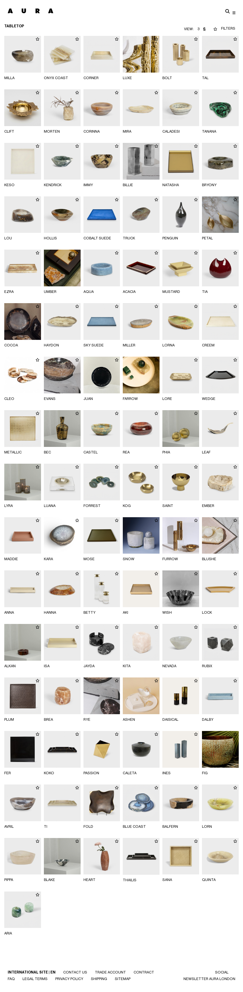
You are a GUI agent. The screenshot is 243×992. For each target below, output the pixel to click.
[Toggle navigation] (234, 12)
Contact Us (75, 972)
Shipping (99, 979)
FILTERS (228, 28)
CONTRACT (144, 972)
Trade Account (110, 972)
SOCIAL (221, 972)
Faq (11, 979)
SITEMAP (122, 979)
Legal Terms (35, 979)
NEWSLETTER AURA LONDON (209, 979)
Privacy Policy (69, 979)
